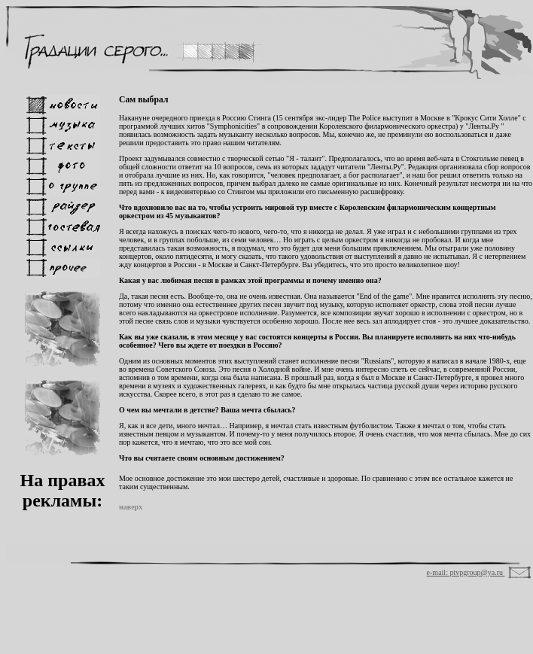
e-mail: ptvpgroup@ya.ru (466, 572)
